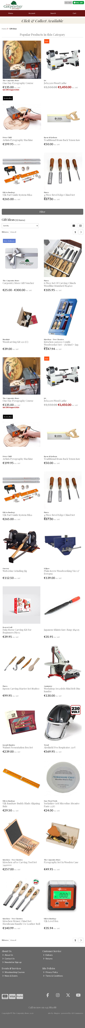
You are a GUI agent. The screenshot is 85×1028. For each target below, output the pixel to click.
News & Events (10, 976)
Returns (47, 958)
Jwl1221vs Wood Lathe (55, 83)
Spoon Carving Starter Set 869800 (21, 688)
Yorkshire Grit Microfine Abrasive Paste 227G (61, 805)
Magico (57, 1013)
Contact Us (8, 958)
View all (13, 232)
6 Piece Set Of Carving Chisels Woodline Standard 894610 (60, 284)
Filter (42, 211)
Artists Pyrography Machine (18, 140)
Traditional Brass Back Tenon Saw (62, 140)
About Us (7, 955)
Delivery (48, 955)
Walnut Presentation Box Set (18, 747)
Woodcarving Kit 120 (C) (15, 341)
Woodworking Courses (13, 972)
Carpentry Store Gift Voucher (18, 283)
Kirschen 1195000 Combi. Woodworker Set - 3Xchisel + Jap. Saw (61, 344)
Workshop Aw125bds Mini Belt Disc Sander (62, 690)
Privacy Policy (50, 972)
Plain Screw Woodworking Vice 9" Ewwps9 (61, 572)
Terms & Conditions (53, 976)
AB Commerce (77, 1013)
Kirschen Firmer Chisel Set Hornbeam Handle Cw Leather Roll (21, 922)
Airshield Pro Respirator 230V (60, 747)
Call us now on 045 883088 (42, 1007)
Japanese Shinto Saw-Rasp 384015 (61, 629)
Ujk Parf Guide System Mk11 (17, 194)
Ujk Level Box (51, 921)
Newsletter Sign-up (12, 962)
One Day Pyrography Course (18, 83)
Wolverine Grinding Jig (15, 570)
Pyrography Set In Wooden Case (61, 862)
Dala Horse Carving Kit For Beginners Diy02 (17, 631)
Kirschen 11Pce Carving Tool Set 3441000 (20, 863)
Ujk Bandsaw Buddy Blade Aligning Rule (21, 805)
